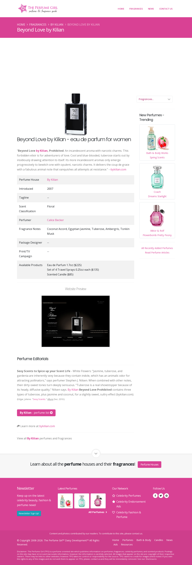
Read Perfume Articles (157, 252)
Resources (127, 544)
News (151, 8)
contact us (137, 533)
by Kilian (42, 151)
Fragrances (136, 8)
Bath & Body (143, 540)
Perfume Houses (149, 464)
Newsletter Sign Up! (29, 513)
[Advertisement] (96, 63)
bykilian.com (118, 169)
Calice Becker (55, 220)
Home (121, 8)
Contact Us (166, 8)
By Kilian (56, 24)
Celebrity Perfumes (128, 496)
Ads (116, 544)
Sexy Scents (39, 399)
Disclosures (151, 559)
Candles (158, 540)
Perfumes (127, 540)
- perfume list (36, 413)
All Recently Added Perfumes (157, 248)
